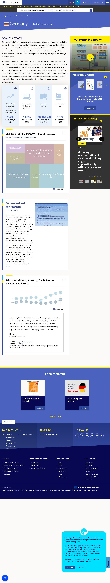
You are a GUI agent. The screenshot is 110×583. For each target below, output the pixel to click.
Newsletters (62, 468)
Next (106, 85)
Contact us (88, 480)
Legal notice (87, 490)
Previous (74, 85)
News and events (63, 458)
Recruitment (89, 471)
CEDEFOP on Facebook (77, 435)
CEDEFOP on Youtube (87, 435)
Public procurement (91, 474)
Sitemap (94, 490)
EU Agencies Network (92, 477)
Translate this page (69, 10)
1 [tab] (89, 176)
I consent (70, 567)
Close (91, 10)
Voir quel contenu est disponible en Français (68, 6)
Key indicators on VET (25, 342)
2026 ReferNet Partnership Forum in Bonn (89, 155)
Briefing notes (35, 465)
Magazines (61, 471)
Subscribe (45, 430)
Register (99, 2)
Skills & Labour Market (11, 462)
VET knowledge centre (11, 468)
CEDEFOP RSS (102, 435)
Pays (10, 16)
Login (87, 2)
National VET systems (11, 471)
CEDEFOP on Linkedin (92, 435)
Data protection (77, 490)
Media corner (62, 477)
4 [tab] (98, 176)
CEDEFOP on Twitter (82, 435)
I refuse (80, 567)
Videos (60, 474)
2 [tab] (92, 176)
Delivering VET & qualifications (13, 465)
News (60, 462)
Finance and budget (91, 468)
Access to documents (42, 490)
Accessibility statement (13, 490)
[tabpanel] (90, 141)
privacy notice (85, 561)
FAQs (3, 490)
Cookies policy (54, 490)
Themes (5, 458)
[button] (5, 578)
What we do (89, 465)
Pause (105, 77)
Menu (107, 2)
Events (60, 465)
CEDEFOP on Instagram (97, 435)
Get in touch (10, 430)
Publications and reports (31, 399)
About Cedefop (89, 458)
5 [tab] (101, 176)
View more (90, 108)
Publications (35, 462)
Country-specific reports (38, 468)
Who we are (89, 462)
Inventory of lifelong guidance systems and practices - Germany (90, 99)
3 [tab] (95, 176)
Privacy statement (65, 490)
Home (5, 15)
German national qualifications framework (15, 207)
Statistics (7, 474)
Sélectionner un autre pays (42, 24)
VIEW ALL (53, 416)
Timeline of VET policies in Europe (24, 137)
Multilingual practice (27, 490)
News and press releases (74, 399)
